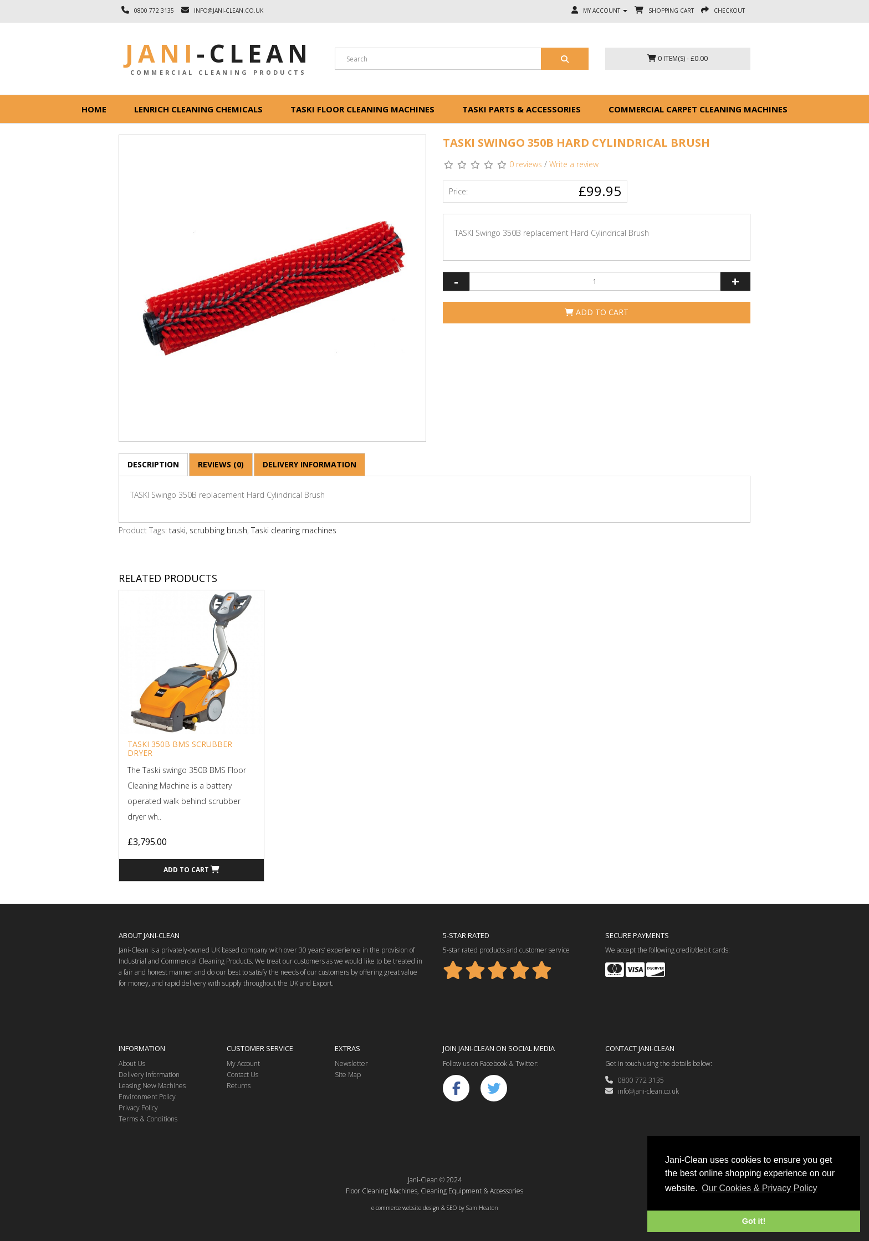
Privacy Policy (138, 1108)
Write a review (574, 164)
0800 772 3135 (634, 1080)
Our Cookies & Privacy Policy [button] (759, 1188)
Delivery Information (309, 464)
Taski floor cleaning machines (362, 109)
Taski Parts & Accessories (521, 109)
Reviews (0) (221, 464)
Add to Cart (596, 312)
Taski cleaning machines (293, 530)
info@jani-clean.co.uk (642, 1091)
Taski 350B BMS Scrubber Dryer (179, 748)
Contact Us (242, 1074)
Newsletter (351, 1063)
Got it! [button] (753, 1221)
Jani (218, 53)
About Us (132, 1063)
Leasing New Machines (152, 1085)
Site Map (348, 1074)
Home (93, 109)
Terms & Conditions (148, 1119)
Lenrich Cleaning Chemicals (198, 109)
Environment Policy (147, 1096)
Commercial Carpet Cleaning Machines (698, 109)
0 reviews (525, 164)
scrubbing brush (218, 530)
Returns (239, 1085)
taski (177, 530)
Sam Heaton (482, 1208)
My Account (243, 1063)
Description (153, 464)
